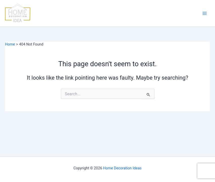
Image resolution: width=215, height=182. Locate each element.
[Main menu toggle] (204, 13)
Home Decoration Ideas (122, 168)
